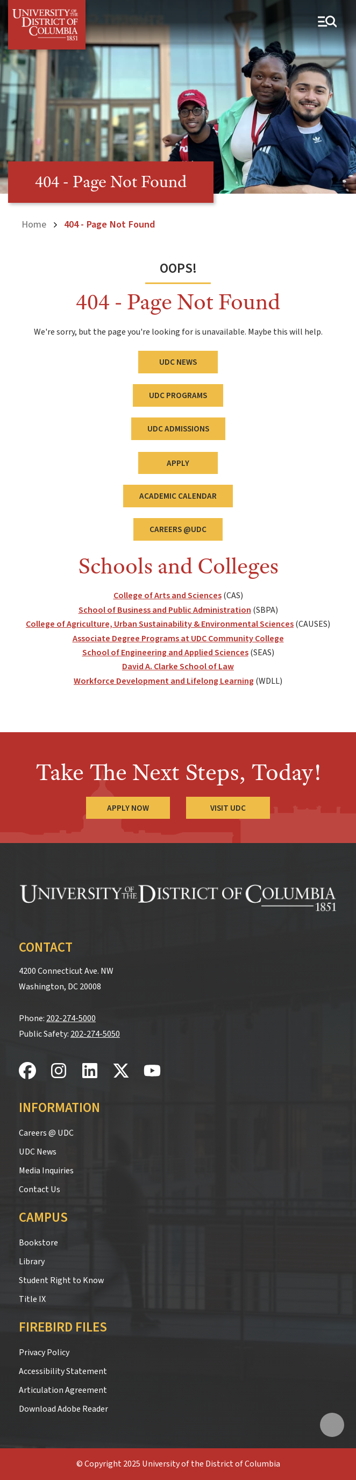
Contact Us (39, 1189)
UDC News (178, 362)
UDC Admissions (178, 429)
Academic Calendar (178, 496)
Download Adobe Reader (63, 1409)
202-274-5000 (71, 1018)
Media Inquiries (46, 1171)
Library (32, 1261)
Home (34, 224)
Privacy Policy (44, 1352)
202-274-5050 (95, 1034)
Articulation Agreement (63, 1390)
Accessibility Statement (63, 1371)
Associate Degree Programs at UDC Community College (178, 639)
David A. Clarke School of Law (178, 666)
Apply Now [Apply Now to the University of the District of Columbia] (128, 808)
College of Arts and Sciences (167, 595)
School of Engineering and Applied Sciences (165, 652)
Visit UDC (228, 808)
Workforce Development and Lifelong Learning (164, 681)
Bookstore (38, 1243)
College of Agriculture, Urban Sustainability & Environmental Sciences (160, 624)
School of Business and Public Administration (165, 610)
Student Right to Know (61, 1280)
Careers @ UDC (46, 1133)
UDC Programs (178, 395)
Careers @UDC (178, 529)
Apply (178, 463)
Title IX (32, 1299)
